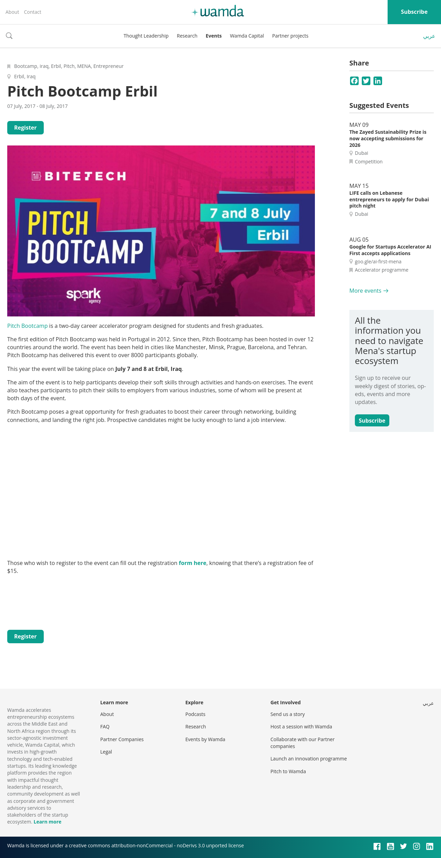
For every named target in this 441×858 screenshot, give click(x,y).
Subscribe (414, 12)
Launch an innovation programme (308, 758)
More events (365, 290)
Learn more (47, 821)
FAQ (105, 726)
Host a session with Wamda (301, 726)
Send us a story (287, 714)
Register (25, 127)
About (12, 12)
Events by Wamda (205, 739)
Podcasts (195, 714)
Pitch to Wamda (288, 771)
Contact (32, 12)
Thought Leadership (146, 35)
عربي (429, 36)
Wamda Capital (247, 35)
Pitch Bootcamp (27, 326)
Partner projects (290, 35)
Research (187, 35)
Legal (106, 751)
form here (192, 563)
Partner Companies (122, 739)
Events (214, 35)
